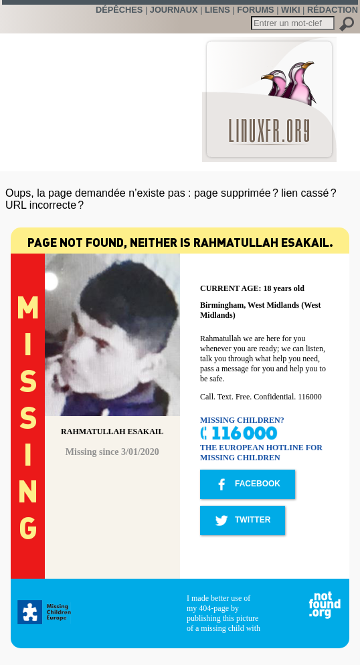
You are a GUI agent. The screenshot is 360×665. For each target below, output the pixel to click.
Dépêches (119, 10)
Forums (255, 10)
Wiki (290, 10)
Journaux (174, 10)
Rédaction (332, 10)
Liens (217, 10)
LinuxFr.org (269, 92)
